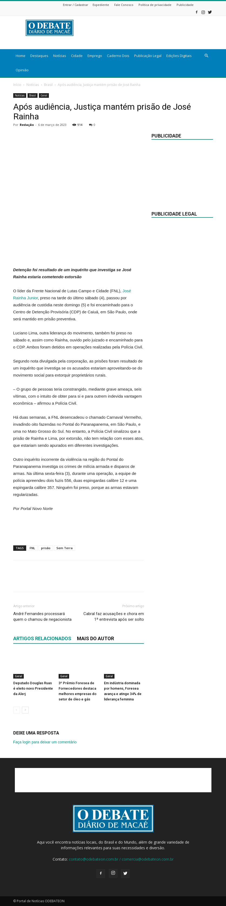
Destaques (39, 55)
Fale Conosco (123, 5)
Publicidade (185, 5)
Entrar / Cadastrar (75, 5)
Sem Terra (64, 548)
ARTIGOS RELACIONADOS (42, 638)
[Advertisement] (78, 252)
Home (20, 55)
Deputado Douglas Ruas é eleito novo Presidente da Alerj (33, 688)
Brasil (48, 84)
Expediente (101, 5)
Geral (44, 95)
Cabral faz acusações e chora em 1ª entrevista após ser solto (113, 616)
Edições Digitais (179, 55)
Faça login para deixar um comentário (45, 742)
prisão (45, 548)
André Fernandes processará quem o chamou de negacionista (42, 616)
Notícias (59, 55)
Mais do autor (95, 638)
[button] (206, 55)
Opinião (22, 70)
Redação (27, 125)
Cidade (77, 55)
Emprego (94, 55)
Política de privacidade (155, 5)
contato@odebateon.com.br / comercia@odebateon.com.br (121, 859)
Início (17, 84)
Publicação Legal (147, 55)
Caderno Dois (118, 55)
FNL (32, 548)
